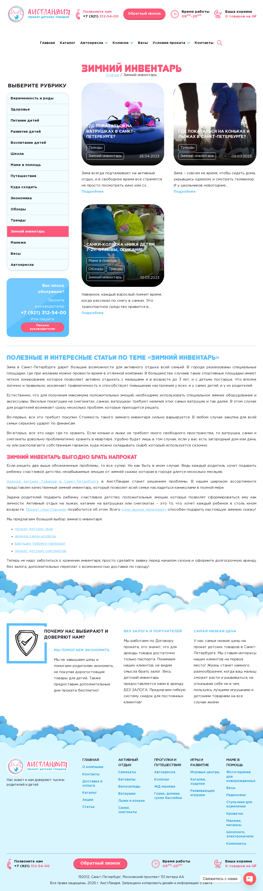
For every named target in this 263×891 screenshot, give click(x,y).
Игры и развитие (199, 762)
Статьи (112, 74)
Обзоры (18, 209)
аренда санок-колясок (35, 536)
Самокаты (127, 772)
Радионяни (236, 795)
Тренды (18, 220)
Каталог (67, 42)
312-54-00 (32, 866)
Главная (47, 42)
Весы (143, 42)
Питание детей (25, 120)
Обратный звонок (144, 13)
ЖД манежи (164, 786)
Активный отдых (128, 762)
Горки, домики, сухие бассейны (168, 795)
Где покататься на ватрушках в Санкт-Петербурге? (110, 131)
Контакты (204, 42)
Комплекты (236, 843)
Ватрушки (127, 793)
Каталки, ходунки (198, 781)
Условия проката (169, 42)
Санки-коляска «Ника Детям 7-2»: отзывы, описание (120, 247)
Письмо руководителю (42, 327)
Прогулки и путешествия (167, 762)
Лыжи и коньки (131, 800)
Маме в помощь (26, 164)
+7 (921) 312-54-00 (43, 313)
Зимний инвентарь (28, 231)
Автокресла (91, 42)
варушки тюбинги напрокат (40, 543)
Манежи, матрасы (233, 823)
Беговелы (127, 779)
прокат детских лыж (34, 528)
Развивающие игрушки (202, 793)
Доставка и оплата (92, 783)
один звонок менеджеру (144, 509)
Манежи (18, 242)
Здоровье (20, 109)
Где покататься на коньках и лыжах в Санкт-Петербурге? (214, 134)
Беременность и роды (32, 98)
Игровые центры (204, 772)
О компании (92, 767)
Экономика (21, 198)
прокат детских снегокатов (40, 550)
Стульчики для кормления (239, 804)
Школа (17, 153)
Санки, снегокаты (127, 810)
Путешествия (23, 176)
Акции (87, 799)
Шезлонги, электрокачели (240, 834)
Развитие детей (26, 131)
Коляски (120, 42)
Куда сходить (24, 187)
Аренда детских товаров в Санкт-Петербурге (53, 481)
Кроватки (234, 813)
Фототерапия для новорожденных (240, 776)
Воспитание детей (28, 142)
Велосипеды (129, 786)
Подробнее (93, 191)
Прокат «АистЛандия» (46, 509)
